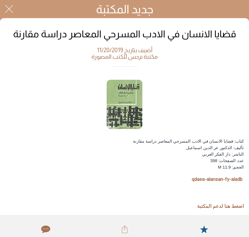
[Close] (9, 9)
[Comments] (45, 229)
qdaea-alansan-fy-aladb (217, 179)
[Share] (124, 229)
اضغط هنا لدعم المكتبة (220, 206)
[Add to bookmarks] (204, 229)
